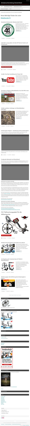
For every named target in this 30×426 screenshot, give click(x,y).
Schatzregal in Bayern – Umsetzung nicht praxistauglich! (15, 130)
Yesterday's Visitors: (4, 411)
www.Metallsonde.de (14, 386)
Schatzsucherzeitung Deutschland (11, 3)
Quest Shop (3, 397)
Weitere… (2, 388)
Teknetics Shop (3, 396)
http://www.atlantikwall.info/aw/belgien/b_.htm (8, 208)
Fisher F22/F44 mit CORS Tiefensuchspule (9, 204)
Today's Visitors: (3, 410)
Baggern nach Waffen (7, 193)
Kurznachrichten (3, 338)
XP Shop (2, 402)
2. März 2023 (8, 291)
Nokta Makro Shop (4, 401)
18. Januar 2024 (8, 38)
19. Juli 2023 (9, 154)
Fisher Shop (3, 398)
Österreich (2, 344)
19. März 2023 (8, 272)
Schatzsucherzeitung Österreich (16, 424)
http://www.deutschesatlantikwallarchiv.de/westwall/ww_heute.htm (11, 209)
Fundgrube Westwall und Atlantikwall (10, 159)
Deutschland (3, 343)
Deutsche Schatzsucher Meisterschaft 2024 (11, 22)
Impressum (2, 424)
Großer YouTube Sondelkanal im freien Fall (11, 74)
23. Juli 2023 (8, 103)
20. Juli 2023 (8, 126)
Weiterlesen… (18, 30)
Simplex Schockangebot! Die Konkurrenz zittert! (13, 242)
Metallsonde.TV (6, 18)
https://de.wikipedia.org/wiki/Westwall (7, 199)
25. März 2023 (8, 254)
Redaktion (3, 38)
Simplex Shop (3, 400)
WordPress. (27, 425)
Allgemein (13, 38)
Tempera (24, 425)
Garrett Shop (3, 399)
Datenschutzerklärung (8, 424)
